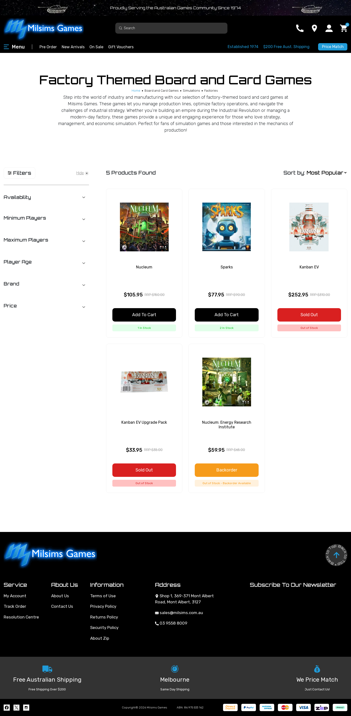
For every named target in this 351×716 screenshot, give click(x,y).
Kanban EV (309, 267)
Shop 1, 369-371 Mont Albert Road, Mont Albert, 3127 (184, 599)
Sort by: (294, 173)
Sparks (227, 267)
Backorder (226, 470)
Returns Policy (104, 617)
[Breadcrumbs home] (136, 90)
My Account (15, 595)
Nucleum (144, 267)
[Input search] (171, 28)
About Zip (99, 638)
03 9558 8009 (171, 623)
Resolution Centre (21, 617)
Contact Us (62, 606)
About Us (60, 595)
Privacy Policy (103, 606)
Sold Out (309, 314)
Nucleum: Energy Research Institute (226, 424)
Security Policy (104, 627)
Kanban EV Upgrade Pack (144, 422)
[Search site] (120, 27)
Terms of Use (103, 595)
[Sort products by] (326, 173)
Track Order (15, 606)
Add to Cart (144, 314)
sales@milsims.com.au (179, 612)
